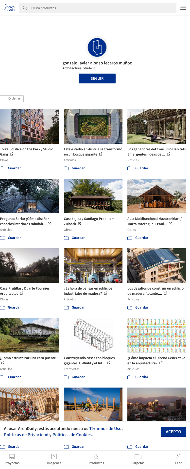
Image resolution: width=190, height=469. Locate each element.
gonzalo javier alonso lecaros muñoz (97, 63)
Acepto (173, 432)
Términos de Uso (105, 428)
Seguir (97, 78)
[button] (12, 98)
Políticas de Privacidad (26, 434)
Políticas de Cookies (72, 434)
